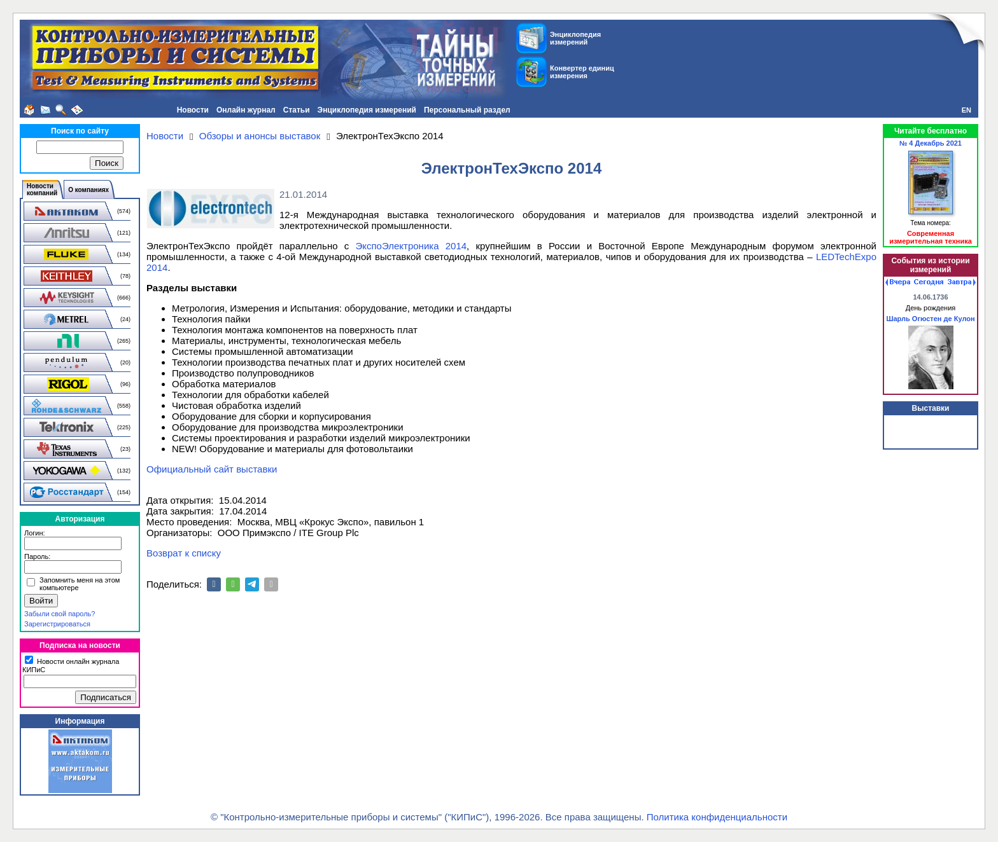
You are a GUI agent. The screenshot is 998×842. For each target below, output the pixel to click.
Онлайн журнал (246, 110)
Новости (193, 110)
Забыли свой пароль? (59, 614)
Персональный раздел (467, 110)
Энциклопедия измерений (367, 110)
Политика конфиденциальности (717, 816)
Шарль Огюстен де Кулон (930, 318)
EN (966, 110)
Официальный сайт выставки (211, 469)
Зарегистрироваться (57, 624)
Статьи (296, 110)
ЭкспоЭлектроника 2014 (411, 245)
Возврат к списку (183, 553)
